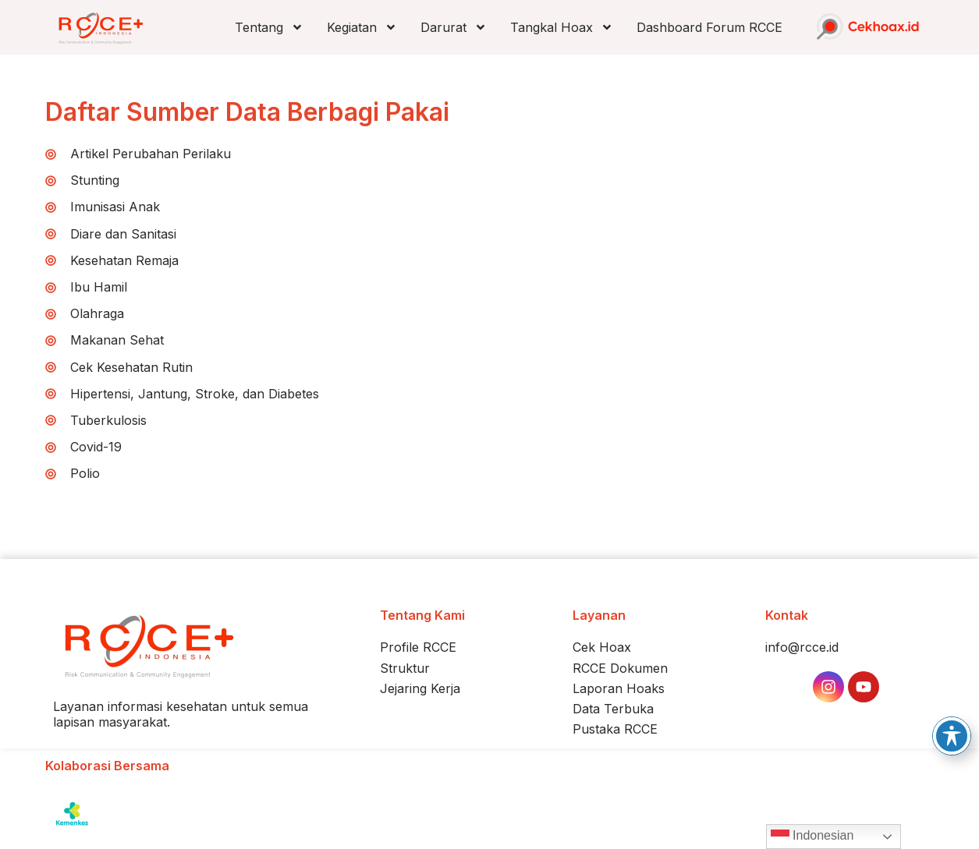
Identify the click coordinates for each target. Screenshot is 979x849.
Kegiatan (362, 27)
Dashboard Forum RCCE (709, 27)
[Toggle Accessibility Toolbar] (951, 736)
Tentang (269, 27)
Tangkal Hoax (561, 27)
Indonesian (812, 836)
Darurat (453, 27)
